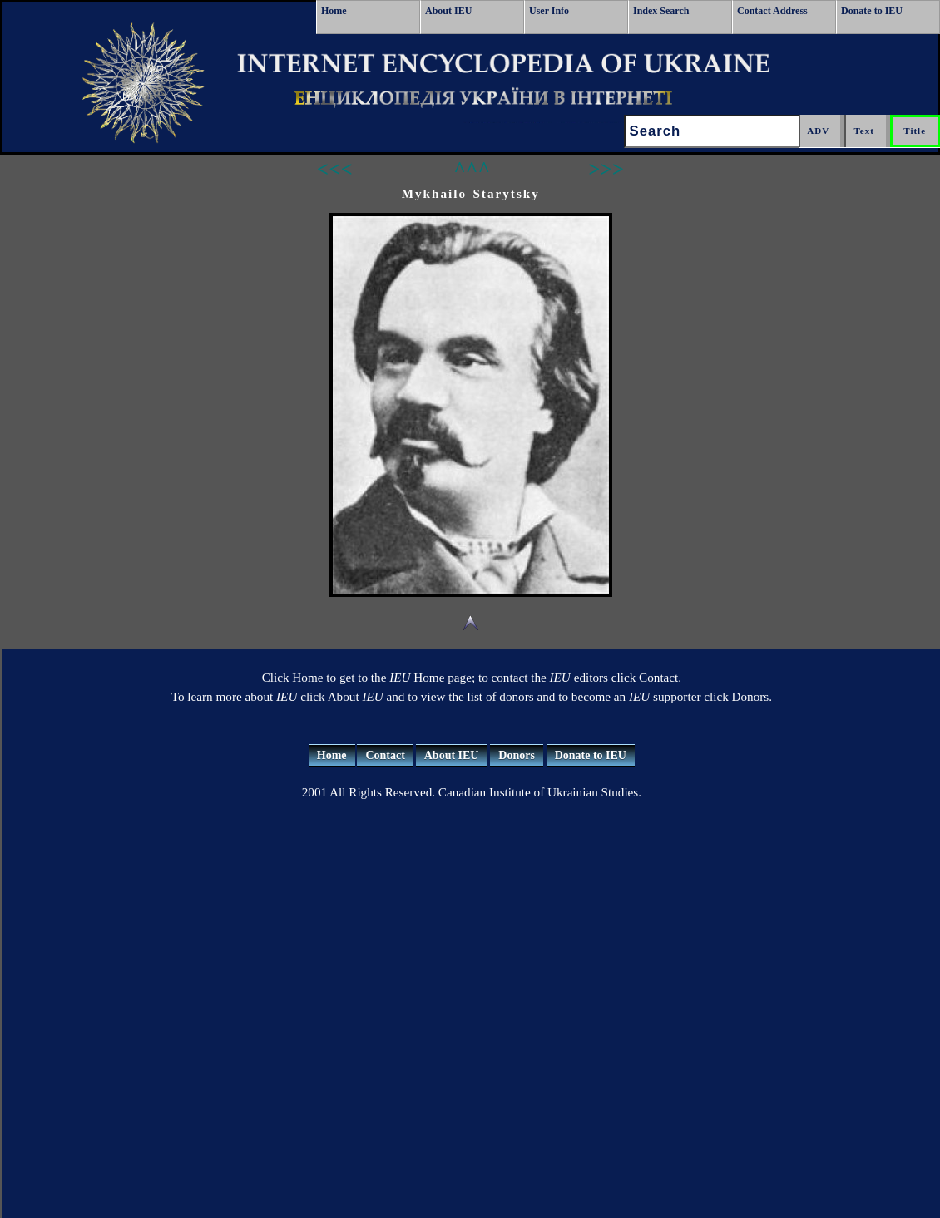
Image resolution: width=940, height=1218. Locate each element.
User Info (549, 11)
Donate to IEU (872, 11)
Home (334, 11)
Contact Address (772, 11)
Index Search (661, 11)
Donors (516, 755)
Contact (384, 755)
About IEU (448, 11)
